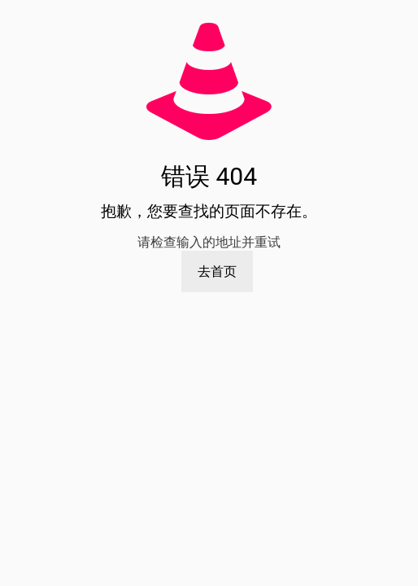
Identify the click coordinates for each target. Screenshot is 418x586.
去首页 (217, 271)
